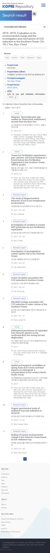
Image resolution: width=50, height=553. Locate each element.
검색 (34, 13)
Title (22, 58)
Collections (5, 474)
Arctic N (4, 529)
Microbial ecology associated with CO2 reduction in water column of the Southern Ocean (29, 304)
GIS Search (5, 493)
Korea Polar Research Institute (12, 519)
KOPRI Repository (17, 6)
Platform (4, 487)
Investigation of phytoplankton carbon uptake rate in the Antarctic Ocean (28, 253)
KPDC (12, 97)
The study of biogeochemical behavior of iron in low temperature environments (28, 200)
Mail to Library (6, 549)
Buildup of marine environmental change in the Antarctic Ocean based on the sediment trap (28, 437)
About (3, 505)
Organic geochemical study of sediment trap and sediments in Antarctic (26, 410)
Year (7, 58)
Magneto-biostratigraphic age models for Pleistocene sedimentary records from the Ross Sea (28, 119)
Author (14, 58)
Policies (4, 508)
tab (43, 5)
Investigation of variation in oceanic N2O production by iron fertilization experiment (28, 227)
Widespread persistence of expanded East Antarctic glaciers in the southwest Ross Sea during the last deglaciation (29, 334)
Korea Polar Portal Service (10, 532)
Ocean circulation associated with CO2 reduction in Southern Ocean (27, 279)
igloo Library (6, 522)
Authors (4, 477)
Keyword (30, 58)
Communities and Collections (15, 27)
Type (39, 58)
